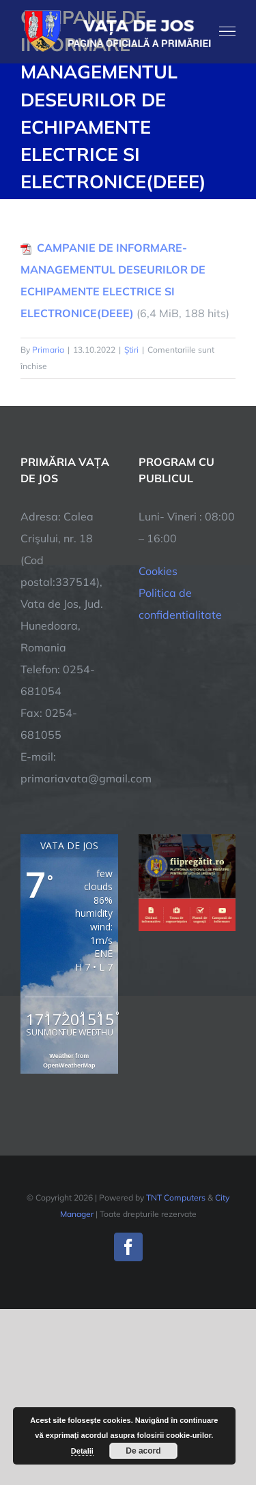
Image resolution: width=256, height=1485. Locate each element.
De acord (143, 1451)
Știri (131, 349)
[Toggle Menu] (228, 31)
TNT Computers (175, 1197)
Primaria (48, 349)
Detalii (82, 1451)
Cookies (158, 571)
